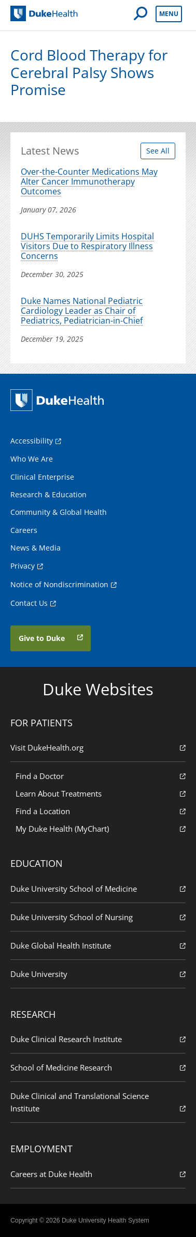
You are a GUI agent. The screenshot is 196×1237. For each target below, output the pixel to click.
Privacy (22, 566)
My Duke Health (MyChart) (101, 828)
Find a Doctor (101, 776)
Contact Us (29, 603)
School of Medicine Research (98, 1067)
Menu (168, 13)
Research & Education (48, 494)
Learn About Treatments (101, 793)
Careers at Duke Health (98, 1174)
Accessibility (31, 441)
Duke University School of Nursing (98, 917)
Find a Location (101, 811)
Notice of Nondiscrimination (59, 584)
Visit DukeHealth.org (98, 747)
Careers (23, 530)
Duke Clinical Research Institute (98, 1039)
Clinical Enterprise (42, 477)
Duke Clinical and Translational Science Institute (98, 1102)
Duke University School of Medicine (98, 888)
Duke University (98, 974)
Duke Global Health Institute (98, 945)
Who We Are (31, 459)
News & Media (35, 548)
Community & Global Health (58, 512)
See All (158, 151)
